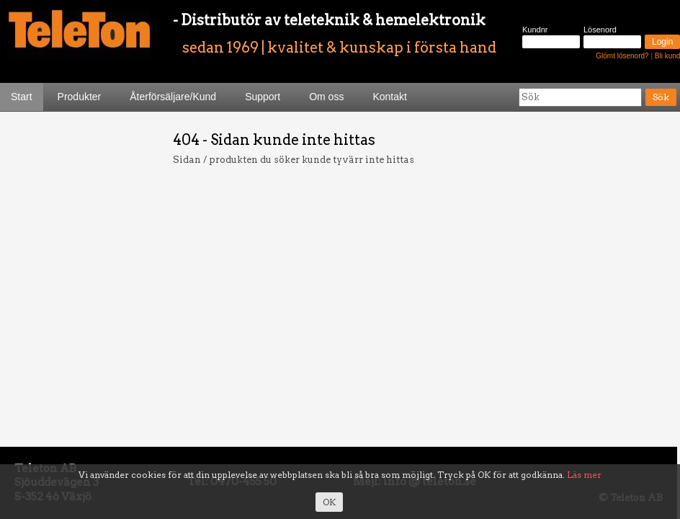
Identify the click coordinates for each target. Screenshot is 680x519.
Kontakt (389, 96)
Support (262, 96)
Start (21, 96)
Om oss (326, 96)
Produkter (80, 96)
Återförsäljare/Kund (173, 96)
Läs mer (584, 474)
